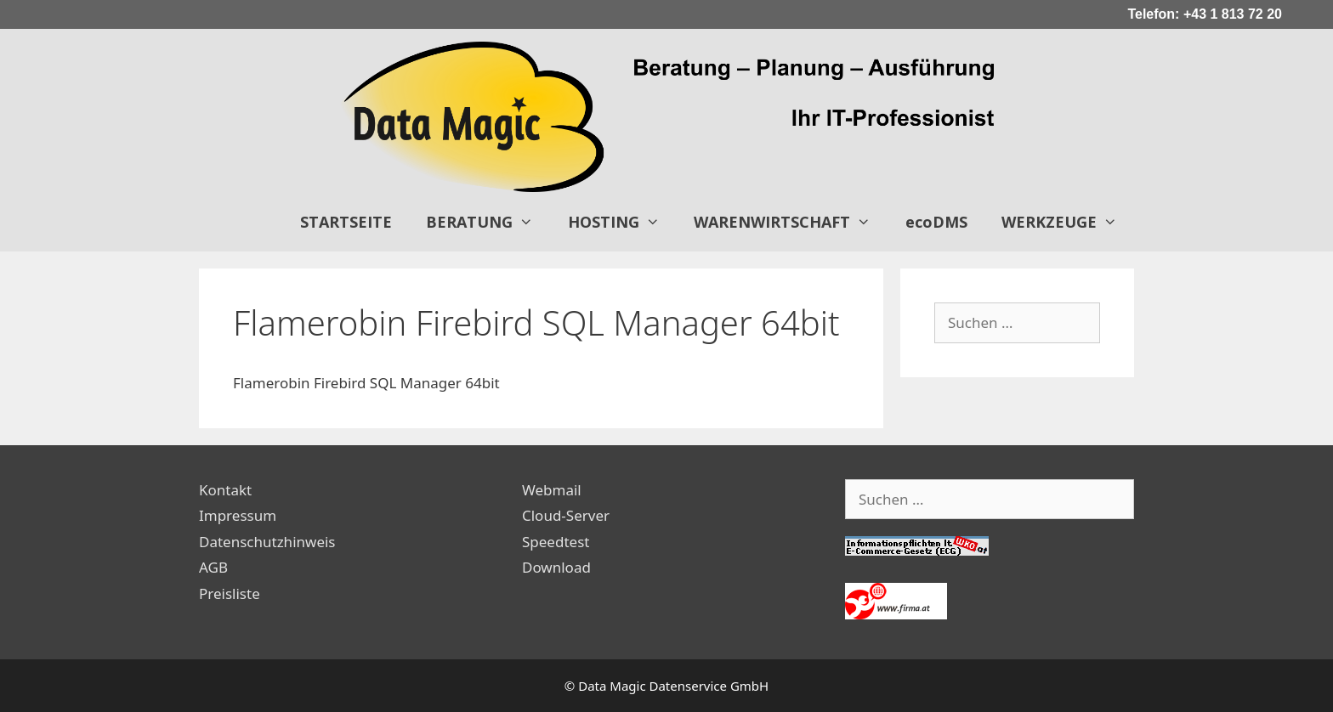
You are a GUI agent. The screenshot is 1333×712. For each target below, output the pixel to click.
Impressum (237, 515)
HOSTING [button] (622, 221)
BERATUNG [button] (488, 221)
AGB (213, 567)
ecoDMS (936, 222)
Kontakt (225, 490)
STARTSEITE (346, 222)
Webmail (551, 490)
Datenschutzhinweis (267, 541)
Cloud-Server (566, 515)
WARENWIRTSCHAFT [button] (791, 221)
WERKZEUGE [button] (1067, 221)
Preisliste (229, 593)
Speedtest (555, 541)
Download (556, 567)
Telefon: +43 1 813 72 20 (1204, 14)
